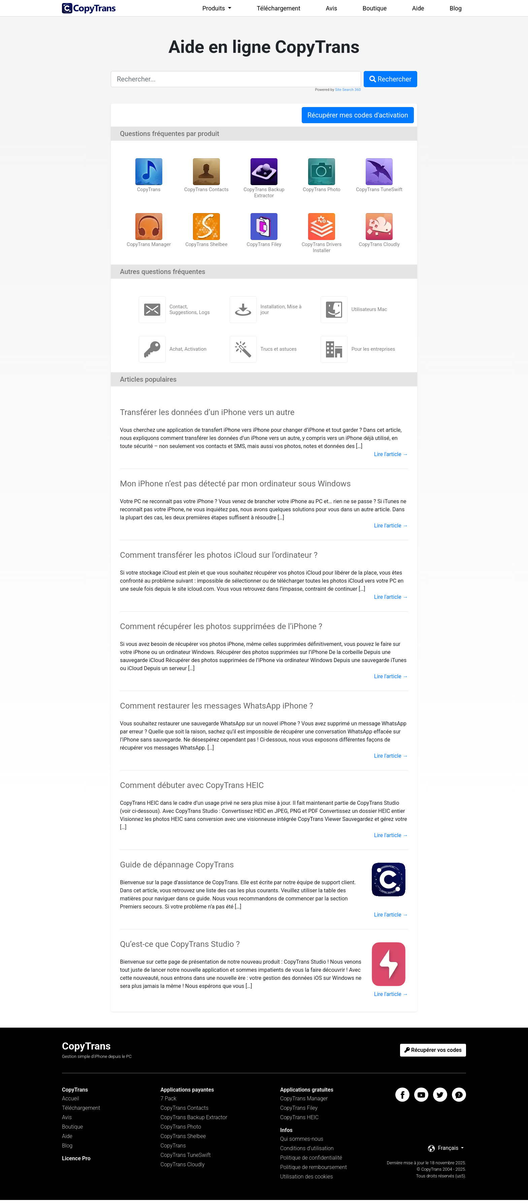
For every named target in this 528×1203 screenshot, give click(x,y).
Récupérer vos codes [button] (433, 1053)
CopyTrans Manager (304, 1101)
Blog (456, 8)
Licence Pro (76, 1161)
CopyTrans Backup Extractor (194, 1120)
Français (444, 1151)
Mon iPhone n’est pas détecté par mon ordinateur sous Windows (235, 486)
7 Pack (168, 1101)
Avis (331, 8)
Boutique (375, 8)
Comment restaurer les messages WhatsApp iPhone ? (216, 709)
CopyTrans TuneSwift (186, 1158)
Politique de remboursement (313, 1170)
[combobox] (236, 79)
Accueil (70, 1101)
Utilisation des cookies (306, 1179)
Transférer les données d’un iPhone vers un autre (207, 415)
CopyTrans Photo (181, 1130)
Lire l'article (391, 457)
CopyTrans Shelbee (183, 1139)
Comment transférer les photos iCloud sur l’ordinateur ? (219, 558)
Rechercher (390, 79)
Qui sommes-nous (301, 1142)
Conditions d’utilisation (307, 1151)
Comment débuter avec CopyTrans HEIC (192, 788)
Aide (418, 8)
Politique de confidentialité (311, 1161)
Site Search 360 (348, 90)
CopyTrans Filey (299, 1111)
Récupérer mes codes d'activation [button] (357, 115)
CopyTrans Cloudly (183, 1167)
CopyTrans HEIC (299, 1120)
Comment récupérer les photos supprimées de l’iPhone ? (221, 629)
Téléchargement (278, 8)
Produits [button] (214, 8)
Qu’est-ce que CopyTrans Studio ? (180, 947)
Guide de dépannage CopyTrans (177, 867)
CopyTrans (173, 1148)
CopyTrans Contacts (185, 1111)
